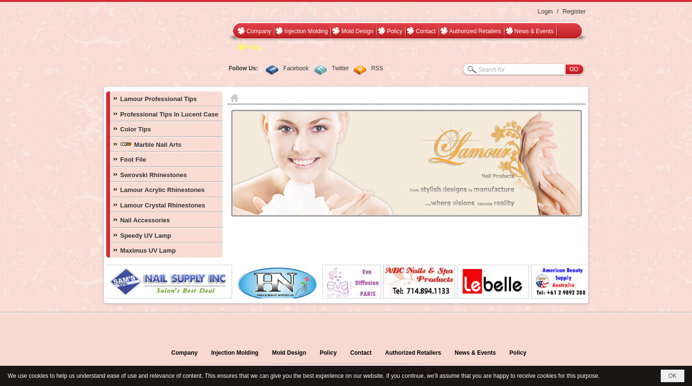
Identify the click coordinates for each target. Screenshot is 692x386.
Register (574, 11)
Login (545, 11)
